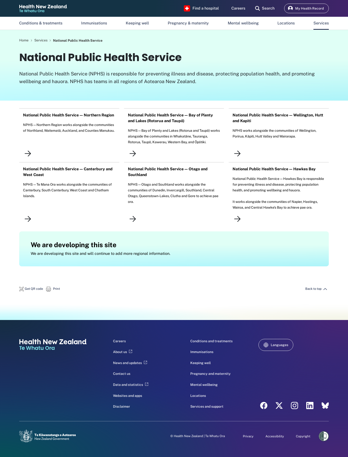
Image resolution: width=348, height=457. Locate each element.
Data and (130, 385)
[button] (31, 288)
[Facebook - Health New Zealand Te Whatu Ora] (263, 405)
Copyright (303, 436)
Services (321, 23)
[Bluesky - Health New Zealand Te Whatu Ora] (325, 405)
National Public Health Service (77, 40)
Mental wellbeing (243, 23)
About (122, 352)
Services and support (206, 406)
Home (24, 40)
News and (130, 363)
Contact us (121, 374)
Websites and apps (127, 396)
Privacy (248, 436)
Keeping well (137, 23)
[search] (265, 8)
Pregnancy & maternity (188, 23)
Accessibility (274, 436)
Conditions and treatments (211, 341)
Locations (286, 23)
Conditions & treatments (40, 23)
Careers (119, 341)
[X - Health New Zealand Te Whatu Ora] (279, 405)
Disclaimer (121, 406)
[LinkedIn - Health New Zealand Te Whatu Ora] (309, 405)
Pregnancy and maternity (210, 374)
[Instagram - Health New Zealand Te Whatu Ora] (294, 405)
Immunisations (94, 23)
